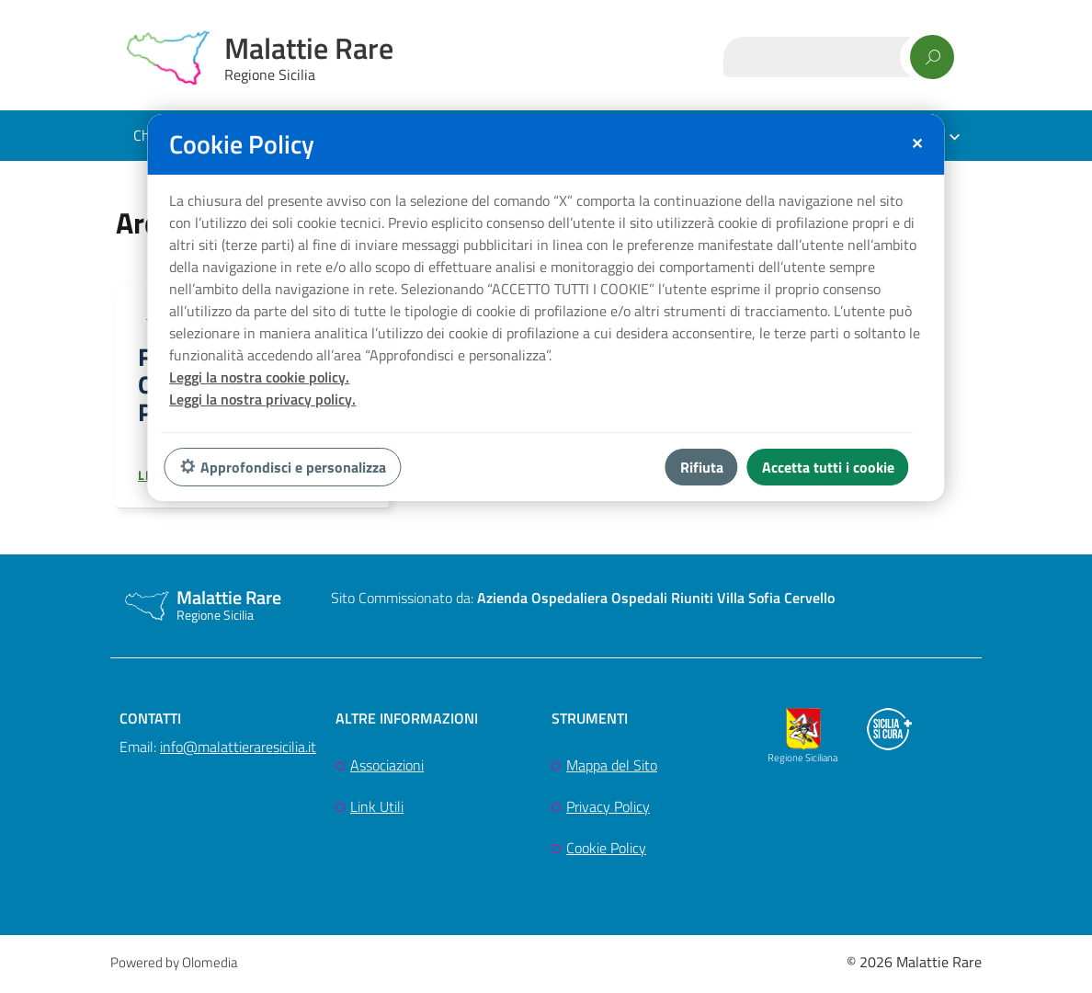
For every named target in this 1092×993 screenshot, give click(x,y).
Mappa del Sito (611, 770)
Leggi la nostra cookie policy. (259, 377)
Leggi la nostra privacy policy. (262, 399)
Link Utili (377, 811)
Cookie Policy (606, 852)
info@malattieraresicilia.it (238, 751)
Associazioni (387, 770)
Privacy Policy (608, 811)
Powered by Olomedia (173, 966)
